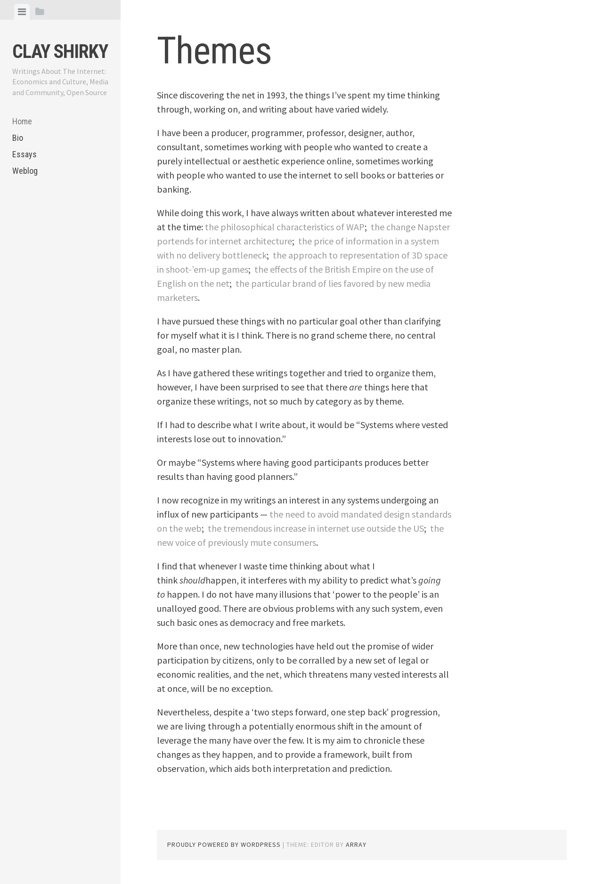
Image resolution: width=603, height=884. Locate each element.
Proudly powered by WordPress (224, 844)
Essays (24, 154)
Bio (17, 138)
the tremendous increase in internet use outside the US (316, 528)
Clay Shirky (60, 52)
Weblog (25, 171)
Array (356, 844)
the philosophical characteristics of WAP (285, 227)
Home (22, 121)
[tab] (22, 12)
